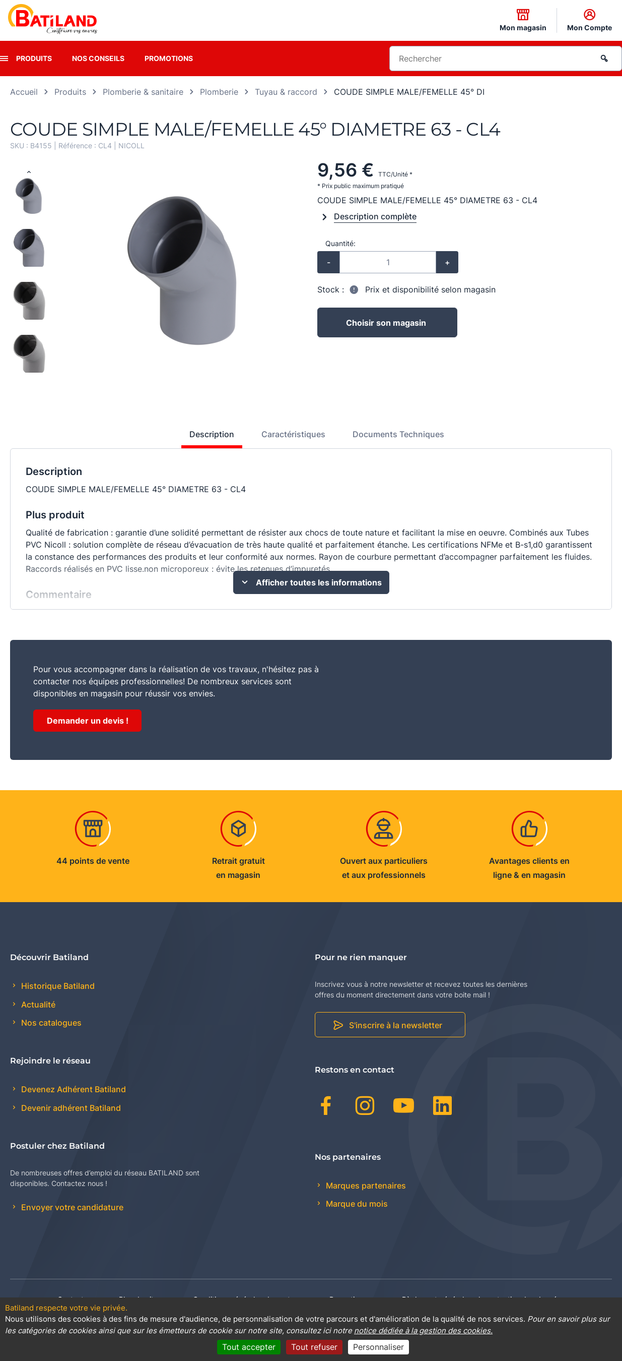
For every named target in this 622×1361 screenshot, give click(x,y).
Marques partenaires (365, 1185)
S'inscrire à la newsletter (395, 1025)
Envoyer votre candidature (71, 1207)
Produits (34, 58)
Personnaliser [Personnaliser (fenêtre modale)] (378, 1347)
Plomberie (219, 92)
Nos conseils (98, 58)
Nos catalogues (50, 1023)
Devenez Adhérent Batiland (72, 1089)
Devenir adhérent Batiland (70, 1108)
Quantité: (340, 243)
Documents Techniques (398, 434)
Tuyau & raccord (286, 92)
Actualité (37, 1004)
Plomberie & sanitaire (143, 92)
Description (211, 434)
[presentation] (4, 58)
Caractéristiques (293, 434)
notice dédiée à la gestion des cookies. (423, 1330)
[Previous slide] (28, 172)
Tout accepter (248, 1347)
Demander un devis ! (87, 721)
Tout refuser (314, 1347)
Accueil (24, 92)
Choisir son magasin (386, 323)
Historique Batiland (57, 986)
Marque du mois (356, 1204)
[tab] (206, 438)
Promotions (169, 58)
